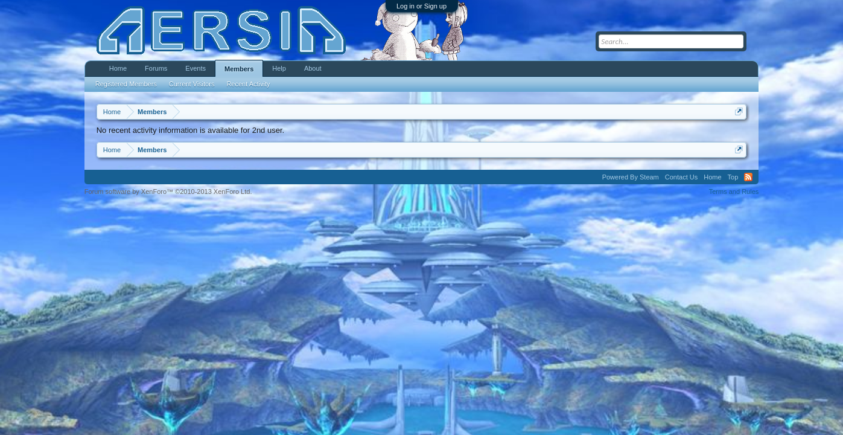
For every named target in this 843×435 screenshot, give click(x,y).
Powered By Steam (630, 177)
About (313, 68)
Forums (156, 68)
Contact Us (681, 177)
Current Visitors (192, 84)
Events (195, 68)
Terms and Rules (734, 191)
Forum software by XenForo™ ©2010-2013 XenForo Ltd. (168, 191)
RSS (748, 177)
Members (238, 68)
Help (279, 68)
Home (118, 68)
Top (733, 177)
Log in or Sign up (421, 6)
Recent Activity (248, 84)
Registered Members (126, 84)
